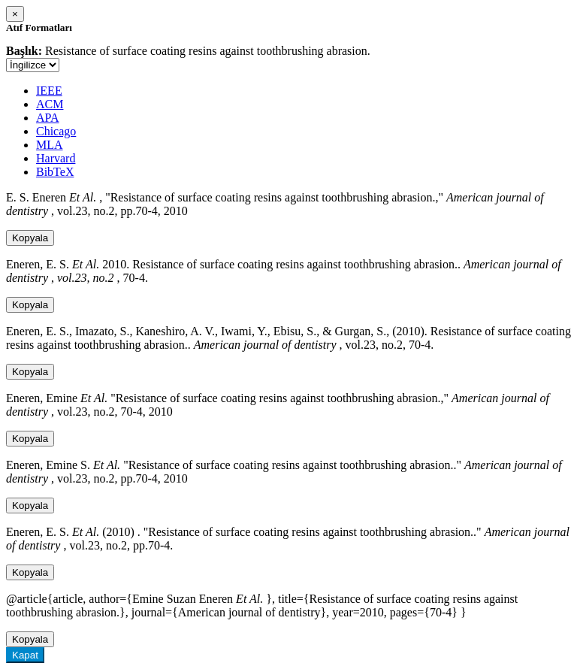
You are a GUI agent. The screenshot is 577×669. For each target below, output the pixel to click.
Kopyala (30, 238)
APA (47, 117)
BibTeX (55, 171)
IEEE (49, 90)
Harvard (55, 158)
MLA (49, 144)
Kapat (25, 655)
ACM (49, 104)
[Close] (15, 14)
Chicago (56, 131)
